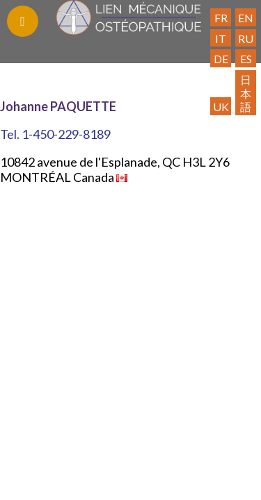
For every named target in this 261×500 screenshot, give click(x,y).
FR (221, 17)
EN (245, 17)
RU (245, 38)
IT (220, 38)
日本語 (245, 93)
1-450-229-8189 (66, 134)
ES (246, 58)
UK (221, 106)
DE (221, 58)
